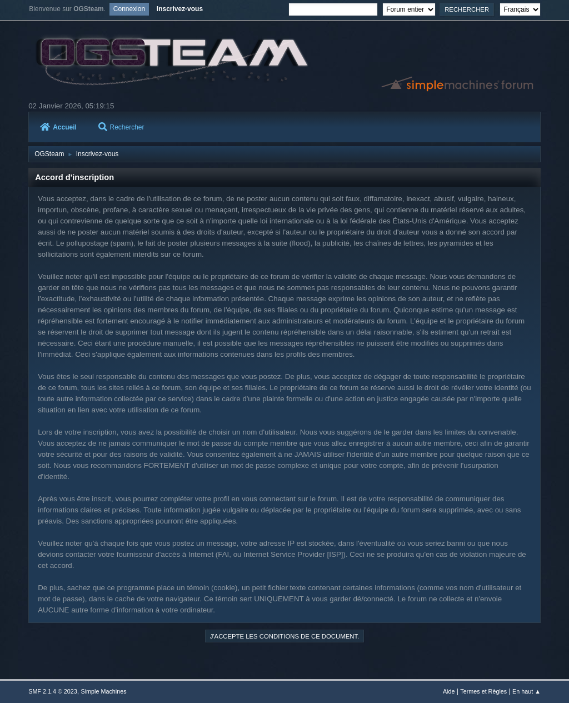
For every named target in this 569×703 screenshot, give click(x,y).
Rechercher (121, 127)
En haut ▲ (526, 691)
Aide (449, 691)
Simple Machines (104, 691)
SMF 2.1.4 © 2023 (52, 691)
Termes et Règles (483, 691)
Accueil (58, 127)
